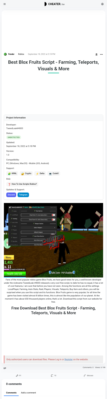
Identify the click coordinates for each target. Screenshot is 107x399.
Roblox (21, 54)
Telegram (24, 195)
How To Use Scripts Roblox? (23, 184)
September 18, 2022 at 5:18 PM (41, 54)
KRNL (12, 173)
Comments (11, 393)
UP (4, 369)
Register (69, 360)
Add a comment (28, 393)
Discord (11, 195)
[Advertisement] (53, 32)
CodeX (56, 173)
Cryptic (27, 173)
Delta (41, 173)
